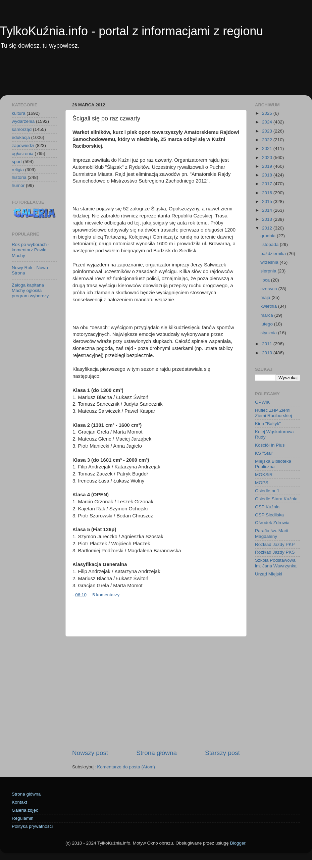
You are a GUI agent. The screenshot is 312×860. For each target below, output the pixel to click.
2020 (267, 157)
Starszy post (222, 752)
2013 (267, 219)
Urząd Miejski (268, 573)
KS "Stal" (264, 453)
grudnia (268, 235)
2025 (267, 113)
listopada (270, 244)
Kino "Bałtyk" (268, 423)
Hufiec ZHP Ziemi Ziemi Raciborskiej (273, 413)
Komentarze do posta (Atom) (126, 766)
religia (18, 169)
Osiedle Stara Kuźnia (276, 498)
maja (265, 297)
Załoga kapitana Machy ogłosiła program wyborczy (30, 290)
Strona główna (156, 752)
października (273, 253)
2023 (267, 131)
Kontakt (19, 802)
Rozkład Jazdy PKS (275, 552)
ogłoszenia (23, 153)
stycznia (269, 332)
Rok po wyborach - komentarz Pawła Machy (31, 250)
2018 (267, 175)
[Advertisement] (156, 77)
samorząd (22, 129)
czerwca (269, 288)
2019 (267, 166)
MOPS (261, 482)
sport (17, 161)
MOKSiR (264, 474)
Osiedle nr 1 (267, 490)
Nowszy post (90, 752)
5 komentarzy (105, 594)
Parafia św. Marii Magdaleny (271, 533)
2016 (267, 192)
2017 (267, 183)
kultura (18, 113)
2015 (267, 201)
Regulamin (23, 818)
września (269, 262)
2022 (267, 139)
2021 (267, 148)
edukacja (21, 137)
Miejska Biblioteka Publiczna (273, 464)
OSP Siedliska (269, 514)
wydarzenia (23, 121)
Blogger (237, 843)
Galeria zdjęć (25, 810)
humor (18, 185)
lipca (265, 280)
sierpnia (268, 270)
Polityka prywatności (32, 826)
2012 (267, 228)
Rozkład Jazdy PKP (275, 544)
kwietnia (269, 306)
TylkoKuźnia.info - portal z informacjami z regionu (131, 31)
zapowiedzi (23, 145)
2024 (267, 121)
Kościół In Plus (270, 445)
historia (19, 177)
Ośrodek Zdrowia (272, 522)
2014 (267, 210)
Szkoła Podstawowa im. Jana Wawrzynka (276, 563)
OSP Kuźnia (267, 506)
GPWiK (262, 402)
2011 (267, 343)
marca (267, 315)
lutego (267, 323)
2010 (267, 352)
